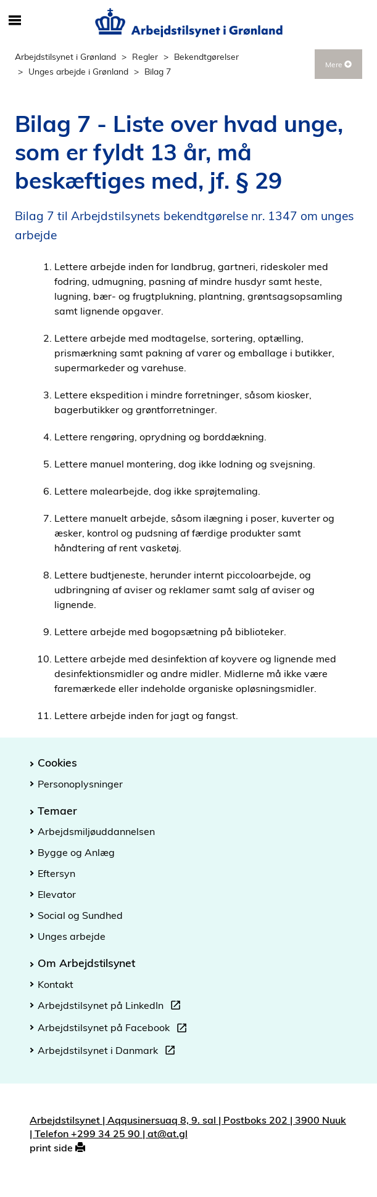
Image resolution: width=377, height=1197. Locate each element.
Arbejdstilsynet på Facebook (115, 1029)
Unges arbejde (72, 936)
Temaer (57, 810)
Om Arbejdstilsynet (86, 962)
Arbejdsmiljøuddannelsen (96, 831)
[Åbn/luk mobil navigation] (15, 21)
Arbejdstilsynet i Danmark (109, 1052)
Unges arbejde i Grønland (78, 71)
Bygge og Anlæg (76, 852)
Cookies (57, 762)
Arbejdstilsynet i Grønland (65, 56)
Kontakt (55, 984)
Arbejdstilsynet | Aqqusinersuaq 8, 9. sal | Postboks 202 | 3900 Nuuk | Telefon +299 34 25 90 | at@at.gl (188, 1127)
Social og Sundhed (80, 915)
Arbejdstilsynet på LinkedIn (112, 1007)
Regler (145, 56)
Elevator (57, 894)
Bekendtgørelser (206, 56)
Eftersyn (56, 873)
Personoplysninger (80, 784)
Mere (338, 64)
